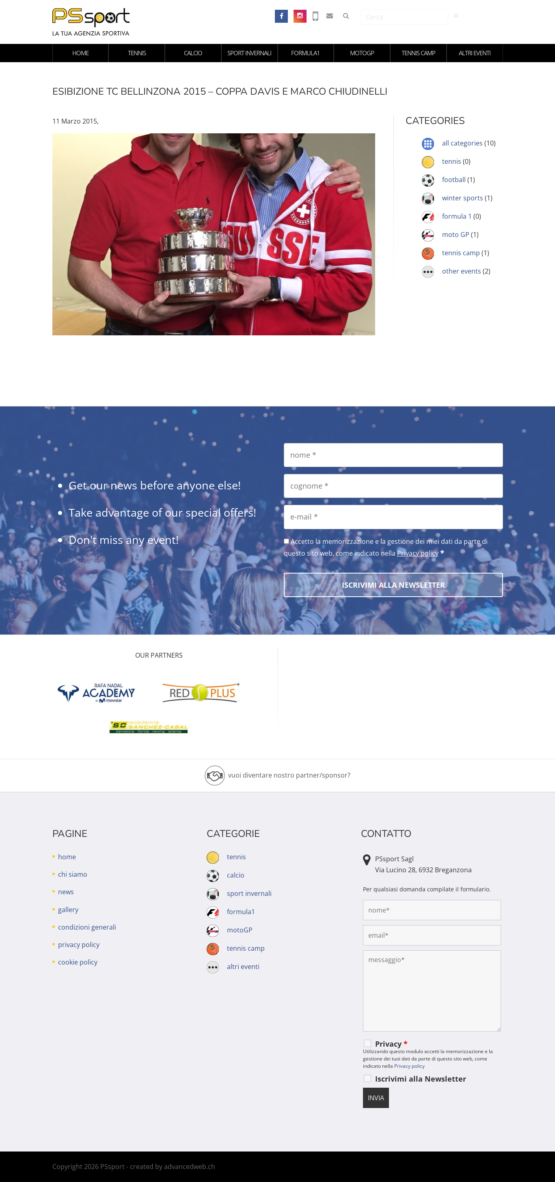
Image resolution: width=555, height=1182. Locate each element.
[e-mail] (393, 517)
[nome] (393, 455)
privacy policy (78, 944)
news (66, 891)
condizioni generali (87, 927)
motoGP (362, 53)
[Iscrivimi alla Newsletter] (393, 585)
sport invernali (249, 53)
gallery (68, 909)
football (454, 179)
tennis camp (418, 53)
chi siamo (72, 874)
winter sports (462, 197)
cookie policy (77, 962)
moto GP (455, 234)
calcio (193, 53)
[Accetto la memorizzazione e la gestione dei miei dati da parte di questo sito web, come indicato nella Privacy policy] (286, 541)
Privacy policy (417, 553)
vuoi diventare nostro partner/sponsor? (289, 775)
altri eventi (474, 53)
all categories (462, 143)
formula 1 (457, 216)
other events (461, 271)
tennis (137, 53)
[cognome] (393, 486)
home (80, 53)
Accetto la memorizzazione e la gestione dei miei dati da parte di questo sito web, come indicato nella (386, 547)
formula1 (305, 53)
